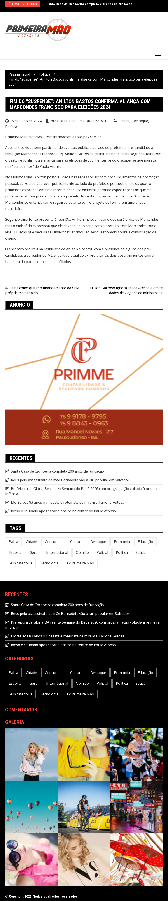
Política (11, 126)
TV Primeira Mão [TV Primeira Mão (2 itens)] (80, 563)
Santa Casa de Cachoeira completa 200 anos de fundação (89, 4)
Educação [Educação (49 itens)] (145, 541)
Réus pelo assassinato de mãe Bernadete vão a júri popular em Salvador (70, 480)
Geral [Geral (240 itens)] (34, 552)
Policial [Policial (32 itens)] (102, 552)
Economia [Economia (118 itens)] (122, 541)
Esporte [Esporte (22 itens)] (15, 552)
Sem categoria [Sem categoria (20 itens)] (20, 563)
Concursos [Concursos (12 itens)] (53, 541)
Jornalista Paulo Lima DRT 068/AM (78, 120)
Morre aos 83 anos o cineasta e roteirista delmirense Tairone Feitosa (67, 502)
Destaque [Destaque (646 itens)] (98, 541)
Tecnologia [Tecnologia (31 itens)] (49, 563)
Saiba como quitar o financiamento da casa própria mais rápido (42, 290)
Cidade (124, 120)
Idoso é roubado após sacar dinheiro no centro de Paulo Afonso (63, 511)
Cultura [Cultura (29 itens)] (76, 541)
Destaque (140, 120)
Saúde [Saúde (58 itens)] (141, 552)
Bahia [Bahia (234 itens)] (13, 541)
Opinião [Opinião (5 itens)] (82, 552)
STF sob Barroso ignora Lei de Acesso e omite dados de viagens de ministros (125, 290)
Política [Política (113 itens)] (122, 552)
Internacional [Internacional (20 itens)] (57, 552)
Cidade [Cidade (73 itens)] (31, 541)
